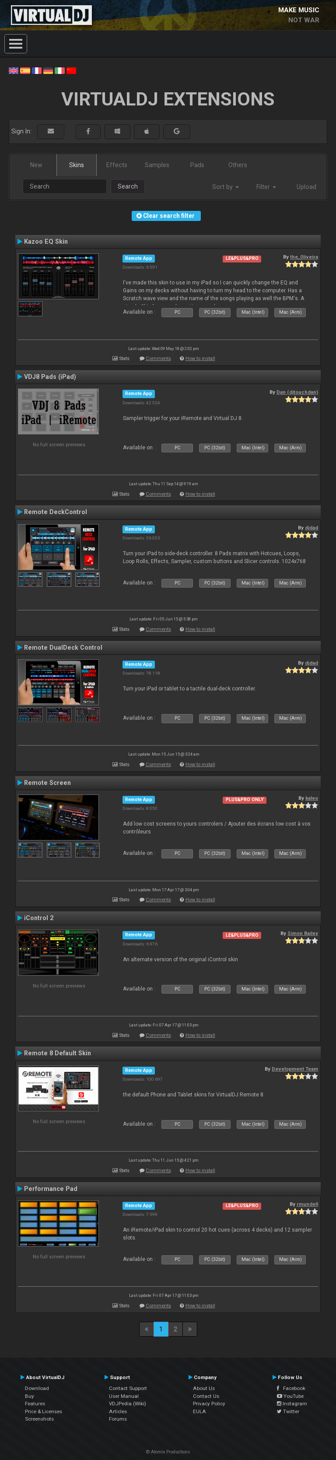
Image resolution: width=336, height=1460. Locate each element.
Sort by (225, 186)
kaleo (311, 798)
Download (37, 1388)
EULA (199, 1411)
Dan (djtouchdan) (297, 392)
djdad (311, 528)
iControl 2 (38, 917)
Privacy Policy (209, 1403)
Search (128, 186)
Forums (118, 1419)
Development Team (295, 1069)
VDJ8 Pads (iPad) (50, 376)
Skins (76, 164)
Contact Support (128, 1388)
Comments (158, 358)
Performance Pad (50, 1188)
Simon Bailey (302, 933)
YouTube (290, 1396)
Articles (118, 1411)
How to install (200, 358)
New (36, 164)
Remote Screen (47, 782)
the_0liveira (304, 257)
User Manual (124, 1396)
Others (237, 164)
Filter (266, 186)
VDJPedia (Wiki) (127, 1403)
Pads (197, 164)
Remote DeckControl (55, 511)
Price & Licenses (43, 1411)
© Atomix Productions (168, 1452)
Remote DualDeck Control (63, 647)
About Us (204, 1388)
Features (35, 1403)
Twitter (288, 1411)
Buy (29, 1396)
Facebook (291, 1388)
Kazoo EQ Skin (46, 241)
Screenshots (39, 1419)
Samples (157, 164)
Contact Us (206, 1396)
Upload (306, 186)
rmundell (307, 1204)
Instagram (292, 1403)
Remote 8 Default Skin (57, 1053)
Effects (116, 164)
